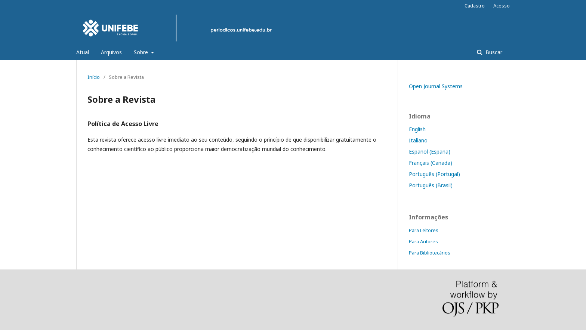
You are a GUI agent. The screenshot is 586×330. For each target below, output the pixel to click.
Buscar (493, 52)
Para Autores (423, 241)
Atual (82, 52)
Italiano (418, 140)
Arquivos (111, 52)
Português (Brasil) (431, 185)
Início (93, 77)
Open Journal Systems (436, 86)
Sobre (141, 52)
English (417, 129)
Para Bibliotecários (429, 252)
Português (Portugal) (434, 174)
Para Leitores (423, 230)
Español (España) (429, 151)
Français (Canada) (430, 162)
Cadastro (475, 5)
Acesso (501, 5)
